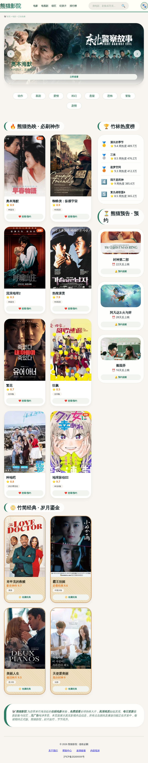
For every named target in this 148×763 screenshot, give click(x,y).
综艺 (53, 5)
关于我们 (53, 750)
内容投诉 (95, 750)
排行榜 (73, 5)
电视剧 (44, 5)
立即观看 (74, 77)
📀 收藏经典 (25, 597)
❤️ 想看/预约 (24, 216)
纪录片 (62, 5)
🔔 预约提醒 (121, 271)
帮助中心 (67, 750)
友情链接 (81, 750)
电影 (35, 5)
